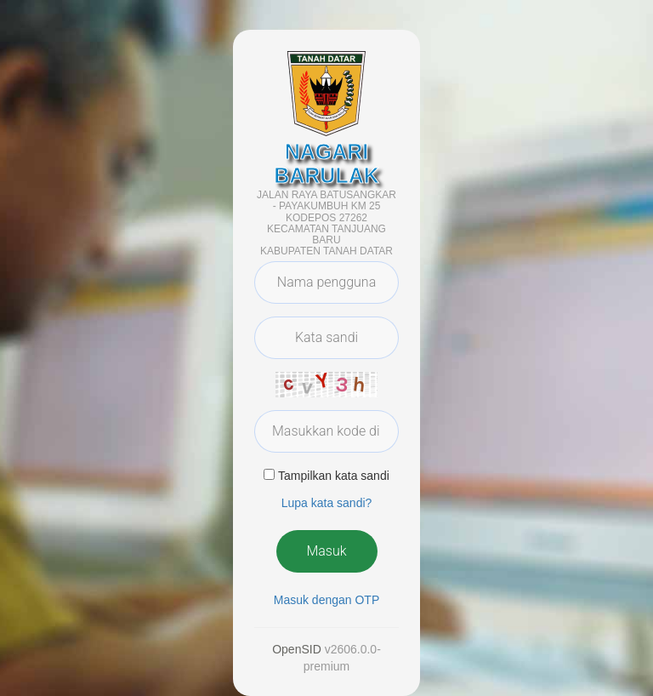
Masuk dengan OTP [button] (327, 600)
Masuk (326, 551)
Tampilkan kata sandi (333, 475)
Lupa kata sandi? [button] (326, 503)
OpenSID (296, 649)
